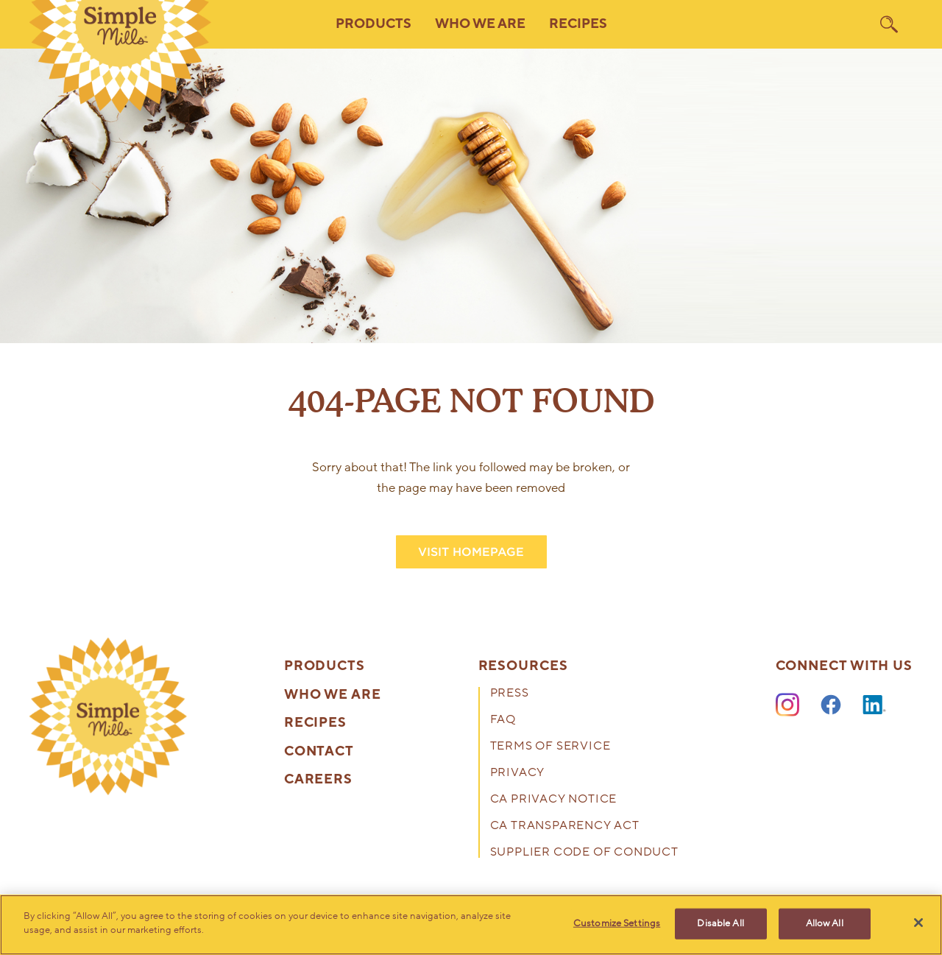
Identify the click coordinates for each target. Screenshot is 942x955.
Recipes (578, 23)
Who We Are (332, 695)
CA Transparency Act (565, 827)
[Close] (918, 922)
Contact (319, 752)
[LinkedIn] (874, 705)
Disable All (720, 923)
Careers (318, 780)
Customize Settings (616, 923)
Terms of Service (550, 747)
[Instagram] (787, 705)
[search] (889, 24)
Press (509, 694)
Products (324, 666)
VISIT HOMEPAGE (471, 552)
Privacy (517, 773)
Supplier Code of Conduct (584, 853)
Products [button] (373, 23)
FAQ (503, 720)
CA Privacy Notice (553, 800)
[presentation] (108, 716)
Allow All (824, 923)
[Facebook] (830, 705)
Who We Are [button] (480, 23)
